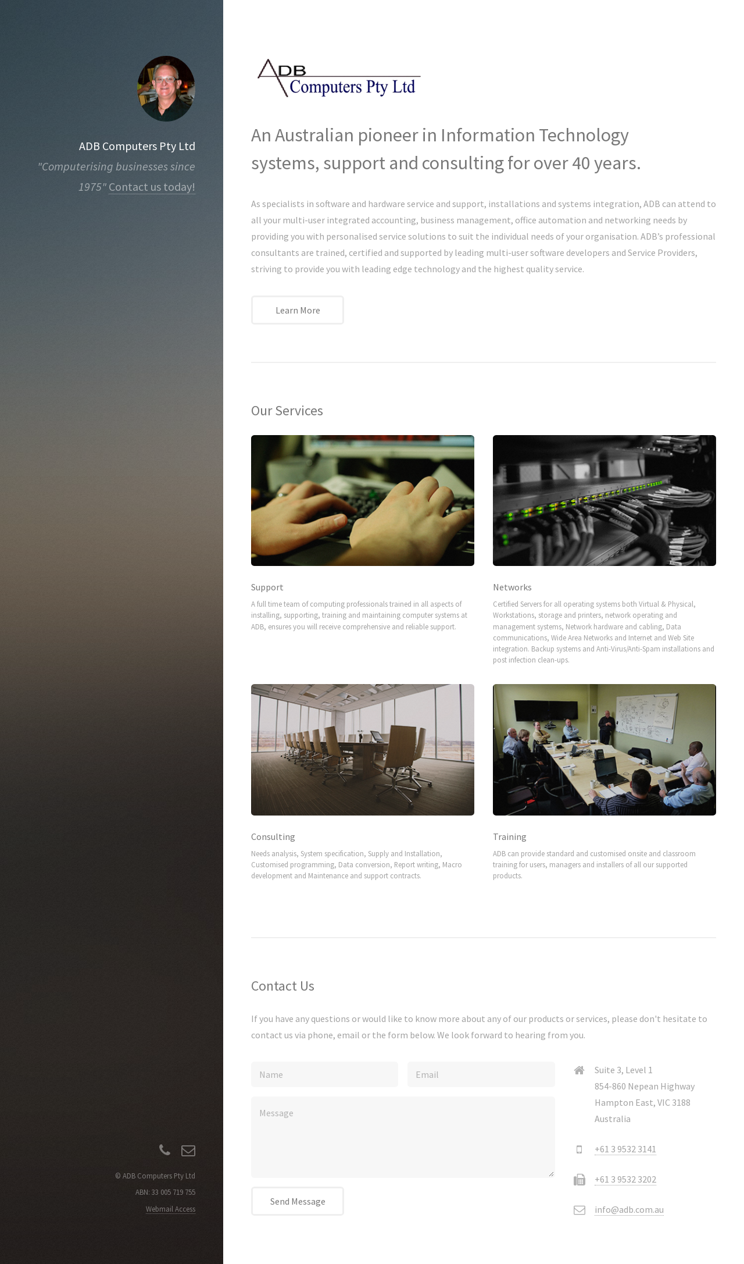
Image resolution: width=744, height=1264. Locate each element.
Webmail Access (170, 1208)
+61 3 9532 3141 (625, 1149)
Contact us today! (152, 186)
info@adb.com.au (629, 1209)
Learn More (298, 310)
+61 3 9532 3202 (625, 1179)
